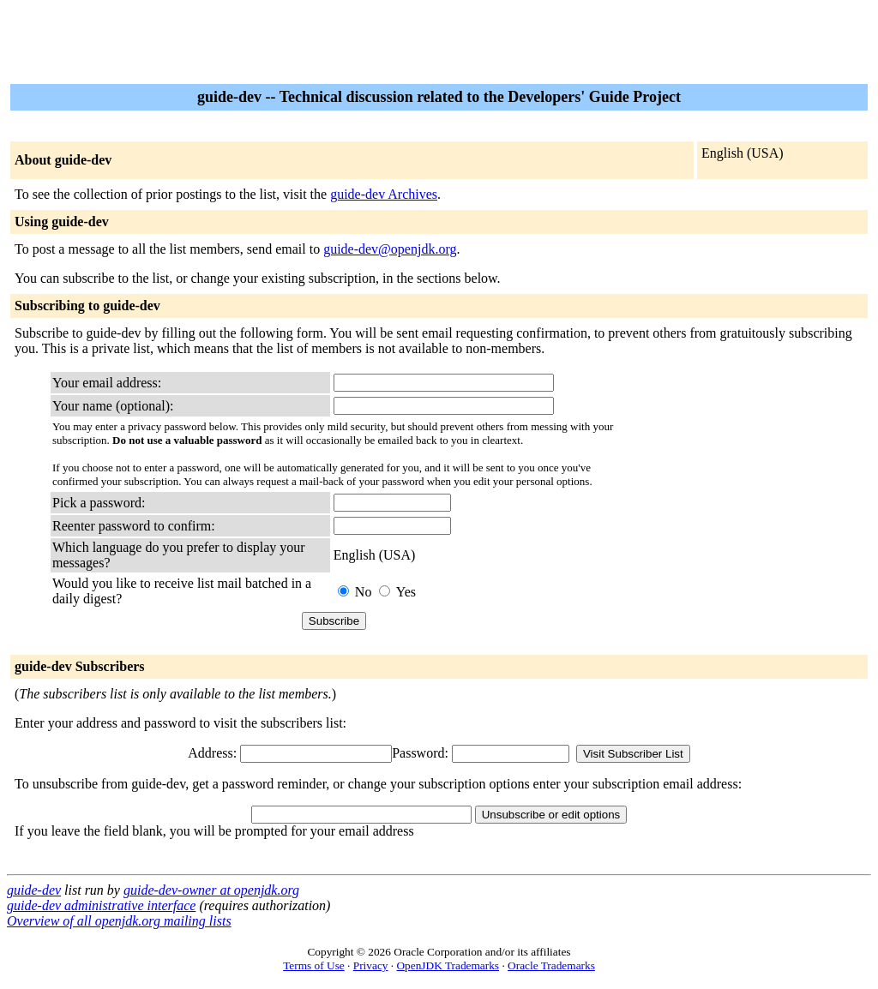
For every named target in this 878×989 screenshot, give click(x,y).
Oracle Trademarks (551, 965)
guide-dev (34, 890)
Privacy (370, 965)
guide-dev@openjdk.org (389, 249)
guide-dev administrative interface (101, 905)
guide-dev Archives (383, 194)
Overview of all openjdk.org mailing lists (119, 921)
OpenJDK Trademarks (447, 965)
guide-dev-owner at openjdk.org (211, 890)
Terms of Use (314, 965)
